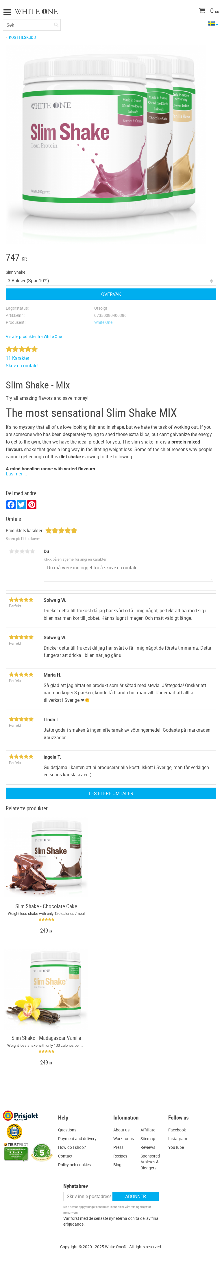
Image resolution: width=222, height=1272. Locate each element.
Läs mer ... (16, 473)
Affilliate (147, 1130)
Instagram (177, 1138)
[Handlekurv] (197, 11)
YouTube (176, 1147)
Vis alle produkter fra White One (34, 336)
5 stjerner (32, 551)
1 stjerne (11, 551)
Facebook (177, 1130)
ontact (67, 1156)
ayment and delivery (79, 1138)
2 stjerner (16, 551)
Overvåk (111, 294)
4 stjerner (27, 551)
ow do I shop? (73, 1147)
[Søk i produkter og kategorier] (32, 25)
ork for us (125, 1138)
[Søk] (56, 23)
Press (118, 1147)
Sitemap (147, 1138)
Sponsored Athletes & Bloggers (150, 1161)
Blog (117, 1164)
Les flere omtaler (111, 793)
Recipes (120, 1156)
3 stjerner (22, 551)
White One (103, 322)
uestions (68, 1130)
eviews (149, 1147)
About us (121, 1130)
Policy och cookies (74, 1164)
